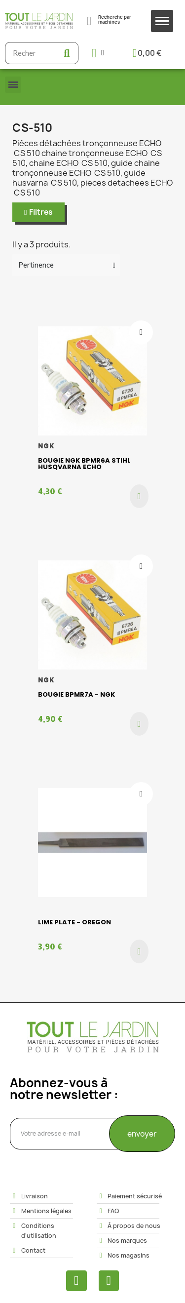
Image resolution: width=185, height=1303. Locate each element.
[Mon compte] (98, 53)
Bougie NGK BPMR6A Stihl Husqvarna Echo (84, 464)
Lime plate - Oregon (74, 922)
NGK (46, 446)
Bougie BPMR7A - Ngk (76, 694)
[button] (38, 212)
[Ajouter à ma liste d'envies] (141, 332)
